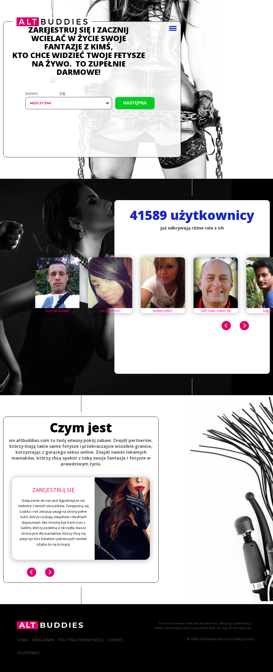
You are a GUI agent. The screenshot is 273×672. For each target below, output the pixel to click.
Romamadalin (57, 310)
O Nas (23, 639)
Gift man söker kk (216, 310)
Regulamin (43, 639)
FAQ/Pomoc (28, 652)
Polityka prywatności (80, 639)
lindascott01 (163, 310)
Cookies (115, 639)
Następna (135, 103)
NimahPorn (110, 310)
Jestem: (31, 93)
